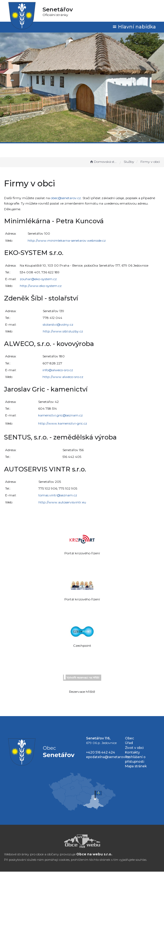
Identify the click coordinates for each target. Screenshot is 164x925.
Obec (129, 738)
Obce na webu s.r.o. (94, 854)
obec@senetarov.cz (66, 198)
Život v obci (134, 748)
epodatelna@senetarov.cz (108, 757)
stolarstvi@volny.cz (58, 324)
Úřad (129, 743)
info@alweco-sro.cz (57, 370)
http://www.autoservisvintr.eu (62, 502)
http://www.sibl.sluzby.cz (63, 331)
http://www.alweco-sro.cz (62, 377)
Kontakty (132, 752)
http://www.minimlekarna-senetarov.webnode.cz (67, 240)
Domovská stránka (103, 162)
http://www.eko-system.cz (41, 286)
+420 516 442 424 (100, 752)
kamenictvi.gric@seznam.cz (60, 415)
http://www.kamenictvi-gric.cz (62, 423)
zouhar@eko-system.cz (38, 279)
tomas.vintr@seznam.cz (57, 495)
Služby (129, 162)
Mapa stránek (136, 766)
